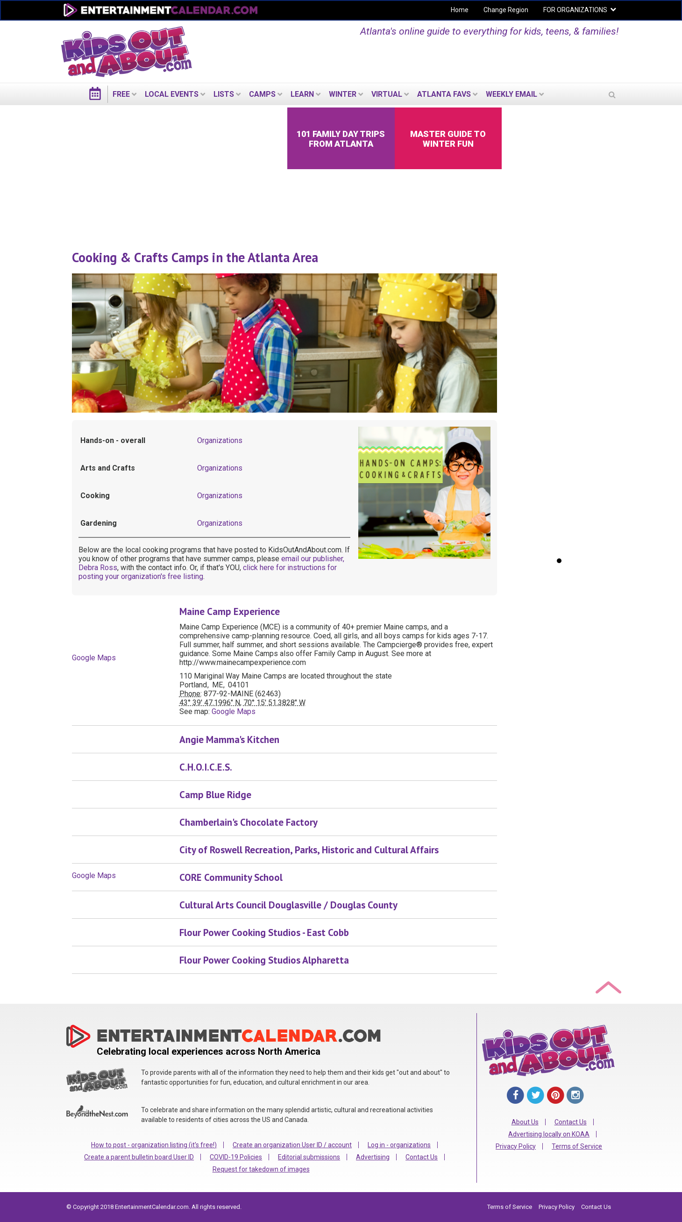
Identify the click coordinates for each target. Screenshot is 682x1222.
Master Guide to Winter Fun (448, 139)
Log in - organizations (399, 1145)
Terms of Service (577, 1146)
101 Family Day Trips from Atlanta (341, 139)
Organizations (219, 440)
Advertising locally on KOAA (549, 1134)
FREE (121, 94)
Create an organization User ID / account (292, 1145)
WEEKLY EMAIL (511, 94)
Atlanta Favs (444, 94)
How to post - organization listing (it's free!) (154, 1145)
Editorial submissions (309, 1157)
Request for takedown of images (261, 1169)
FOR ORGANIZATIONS (575, 10)
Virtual (386, 94)
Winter (342, 94)
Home (460, 10)
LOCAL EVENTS (172, 94)
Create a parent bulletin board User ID (139, 1157)
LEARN (302, 94)
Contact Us (421, 1157)
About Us (525, 1122)
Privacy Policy (516, 1146)
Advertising (373, 1157)
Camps (262, 94)
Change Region (505, 10)
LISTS (223, 94)
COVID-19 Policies (236, 1157)
